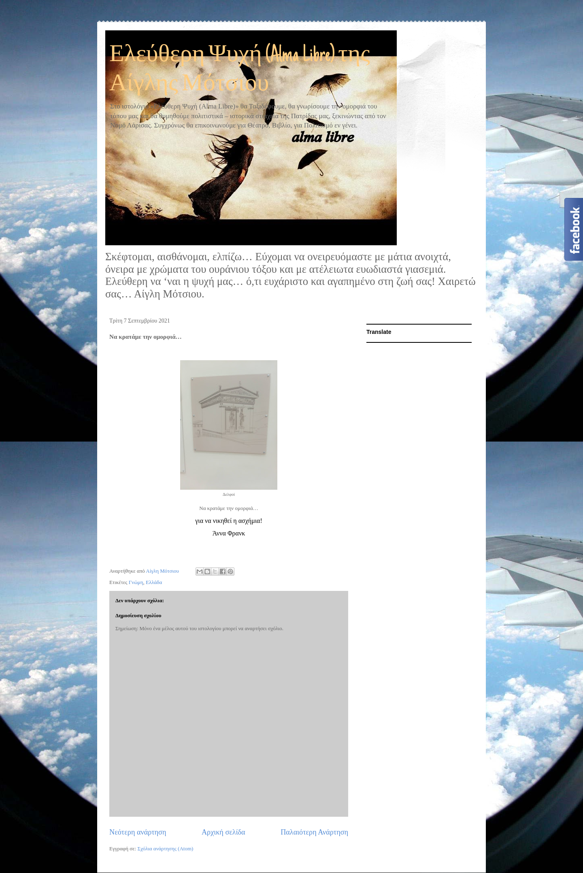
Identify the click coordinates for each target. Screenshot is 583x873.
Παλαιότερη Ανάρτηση (314, 832)
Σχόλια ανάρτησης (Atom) (166, 848)
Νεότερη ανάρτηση (137, 832)
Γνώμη (136, 582)
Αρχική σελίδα (223, 832)
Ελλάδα (154, 582)
